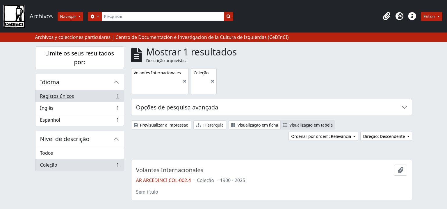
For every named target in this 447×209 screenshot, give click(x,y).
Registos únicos (79, 97)
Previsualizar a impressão (161, 125)
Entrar (429, 16)
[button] (386, 16)
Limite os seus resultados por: (79, 57)
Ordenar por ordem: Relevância (321, 136)
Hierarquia (210, 125)
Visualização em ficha (254, 125)
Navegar (68, 16)
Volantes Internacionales (170, 170)
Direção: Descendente (384, 136)
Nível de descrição (65, 139)
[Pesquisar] (163, 16)
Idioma (49, 82)
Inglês (79, 109)
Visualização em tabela (308, 125)
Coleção (79, 166)
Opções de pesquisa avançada (177, 107)
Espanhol (79, 121)
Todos (46, 153)
